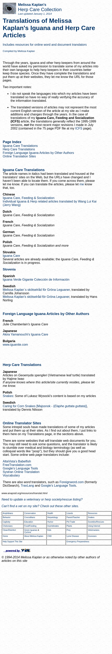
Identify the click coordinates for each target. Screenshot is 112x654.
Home (5, 536)
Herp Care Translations (19, 149)
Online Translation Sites (19, 156)
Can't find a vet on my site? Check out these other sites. (40, 506)
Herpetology (52, 517)
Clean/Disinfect (9, 530)
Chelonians (8, 526)
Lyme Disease (73, 536)
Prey (69, 530)
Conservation (30, 513)
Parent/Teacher (73, 517)
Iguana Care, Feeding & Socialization (28, 198)
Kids (49, 530)
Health (50, 513)
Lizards (70, 513)
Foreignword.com (72, 482)
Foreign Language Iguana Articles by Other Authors (38, 152)
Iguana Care (11, 255)
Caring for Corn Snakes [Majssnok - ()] (45, 406)
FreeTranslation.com (17, 465)
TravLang (27, 485)
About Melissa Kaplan (33, 536)
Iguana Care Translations (20, 145)
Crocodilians (29, 517)
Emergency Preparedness (78, 542)
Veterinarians (93, 530)
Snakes (8, 396)
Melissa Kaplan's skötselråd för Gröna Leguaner (36, 296)
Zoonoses (92, 536)
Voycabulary (11, 475)
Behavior (6, 517)
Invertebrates (53, 526)
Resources (92, 513)
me (81, 184)
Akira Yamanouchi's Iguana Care (25, 334)
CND (49, 536)
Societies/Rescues (96, 522)
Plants (69, 526)
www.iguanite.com (15, 344)
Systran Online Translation (21, 472)
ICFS (78, 128)
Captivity (6, 522)
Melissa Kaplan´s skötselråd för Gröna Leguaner (36, 289)
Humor (50, 522)
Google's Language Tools (20, 468)
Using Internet (94, 526)
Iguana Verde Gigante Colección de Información (36, 279)
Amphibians (8, 513)
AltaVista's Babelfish (17, 461)
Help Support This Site (12, 542)
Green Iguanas (30, 530)
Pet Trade (71, 522)
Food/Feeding (30, 526)
